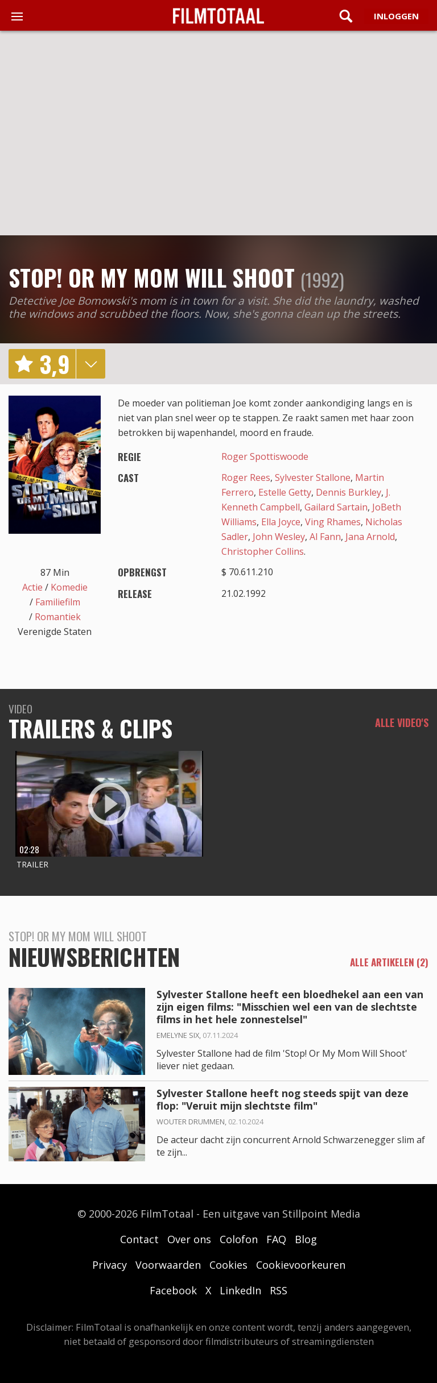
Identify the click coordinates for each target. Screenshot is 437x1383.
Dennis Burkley (348, 492)
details (90, 364)
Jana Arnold (370, 536)
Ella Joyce (280, 522)
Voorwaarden (168, 1265)
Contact (139, 1239)
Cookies (228, 1265)
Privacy (109, 1265)
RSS (278, 1290)
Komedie (69, 587)
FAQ (276, 1239)
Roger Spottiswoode (264, 456)
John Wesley (279, 536)
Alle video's (401, 722)
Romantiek (58, 616)
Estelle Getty (284, 492)
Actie (32, 587)
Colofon (239, 1239)
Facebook (173, 1290)
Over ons (189, 1239)
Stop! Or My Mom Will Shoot (152, 277)
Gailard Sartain (336, 507)
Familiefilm (57, 602)
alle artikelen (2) (389, 962)
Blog (306, 1239)
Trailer (32, 864)
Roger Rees (245, 477)
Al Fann (325, 536)
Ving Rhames (333, 522)
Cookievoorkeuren (300, 1265)
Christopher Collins (262, 551)
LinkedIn (240, 1290)
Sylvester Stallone (313, 477)
